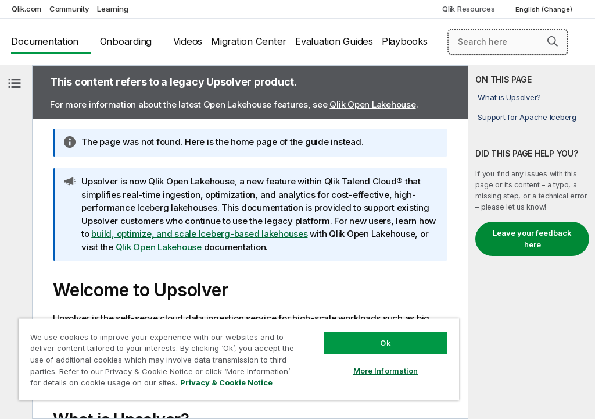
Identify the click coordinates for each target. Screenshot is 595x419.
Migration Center (248, 41)
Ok (385, 342)
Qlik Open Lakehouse (372, 104)
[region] (239, 359)
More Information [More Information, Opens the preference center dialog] (385, 370)
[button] (552, 41)
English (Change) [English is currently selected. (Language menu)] (544, 9)
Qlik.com (26, 8)
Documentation (44, 41)
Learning (112, 8)
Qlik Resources (468, 8)
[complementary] (531, 242)
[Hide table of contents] (14, 83)
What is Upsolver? (509, 97)
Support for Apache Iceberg (527, 117)
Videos (188, 41)
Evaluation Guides (334, 41)
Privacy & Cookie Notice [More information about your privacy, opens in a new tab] (226, 382)
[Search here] (508, 42)
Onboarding (126, 41)
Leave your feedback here (532, 238)
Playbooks (405, 41)
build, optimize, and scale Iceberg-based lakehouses (199, 233)
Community (69, 8)
